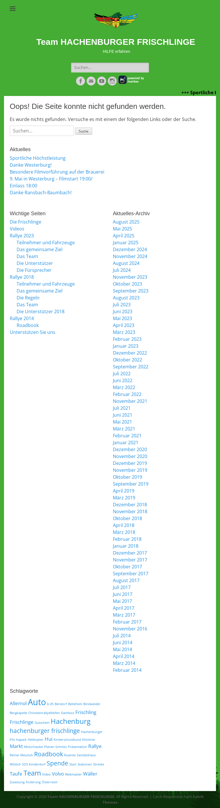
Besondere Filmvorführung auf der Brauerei (57, 172)
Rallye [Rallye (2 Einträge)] (95, 746)
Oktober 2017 (127, 566)
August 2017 (126, 580)
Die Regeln (28, 298)
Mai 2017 (122, 601)
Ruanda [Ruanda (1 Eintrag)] (70, 755)
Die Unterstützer (35, 263)
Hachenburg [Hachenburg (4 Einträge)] (71, 721)
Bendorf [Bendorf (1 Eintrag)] (61, 704)
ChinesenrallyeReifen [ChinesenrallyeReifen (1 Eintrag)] (44, 713)
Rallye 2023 (22, 235)
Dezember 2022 (130, 353)
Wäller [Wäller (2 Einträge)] (90, 773)
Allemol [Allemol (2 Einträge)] (18, 703)
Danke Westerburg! (31, 165)
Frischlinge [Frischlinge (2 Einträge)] (22, 722)
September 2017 (130, 573)
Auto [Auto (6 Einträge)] (37, 702)
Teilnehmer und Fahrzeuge (46, 242)
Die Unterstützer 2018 (40, 311)
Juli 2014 (122, 635)
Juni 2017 (122, 594)
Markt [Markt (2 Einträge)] (16, 746)
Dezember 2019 (130, 463)
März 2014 (124, 663)
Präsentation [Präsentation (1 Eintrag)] (77, 747)
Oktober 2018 (127, 518)
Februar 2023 (127, 339)
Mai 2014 (122, 649)
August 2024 (126, 263)
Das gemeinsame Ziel (39, 249)
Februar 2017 (127, 622)
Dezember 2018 (130, 504)
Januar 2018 (125, 546)
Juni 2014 (122, 642)
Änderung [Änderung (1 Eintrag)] (33, 782)
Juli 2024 (122, 270)
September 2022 (130, 366)
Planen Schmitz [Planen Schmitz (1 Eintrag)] (55, 747)
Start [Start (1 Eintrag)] (72, 764)
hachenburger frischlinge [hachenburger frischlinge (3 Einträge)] (45, 731)
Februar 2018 (127, 539)
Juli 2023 (122, 304)
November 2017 (130, 560)
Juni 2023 (122, 311)
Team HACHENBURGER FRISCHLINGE (115, 42)
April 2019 (123, 491)
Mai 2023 (122, 318)
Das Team (27, 256)
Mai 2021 (122, 422)
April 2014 (123, 656)
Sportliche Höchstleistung (38, 158)
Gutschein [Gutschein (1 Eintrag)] (42, 723)
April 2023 (123, 325)
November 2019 (130, 470)
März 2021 (124, 429)
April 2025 (123, 235)
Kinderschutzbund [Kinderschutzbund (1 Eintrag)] (67, 740)
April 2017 (123, 608)
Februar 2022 (127, 394)
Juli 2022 (122, 373)
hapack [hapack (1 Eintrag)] (21, 740)
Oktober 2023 (127, 284)
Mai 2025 (122, 229)
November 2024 (130, 256)
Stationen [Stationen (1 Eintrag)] (85, 764)
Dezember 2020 (130, 449)
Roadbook (28, 325)
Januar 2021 (125, 442)
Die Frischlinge (25, 222)
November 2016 (130, 629)
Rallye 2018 (22, 277)
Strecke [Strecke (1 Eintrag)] (98, 764)
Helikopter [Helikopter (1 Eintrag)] (36, 740)
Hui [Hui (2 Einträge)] (48, 739)
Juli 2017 (122, 587)
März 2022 (124, 387)
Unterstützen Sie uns (32, 332)
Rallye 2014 (22, 318)
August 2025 (126, 222)
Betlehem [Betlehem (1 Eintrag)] (75, 704)
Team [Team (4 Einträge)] (32, 773)
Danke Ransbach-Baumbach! (41, 192)
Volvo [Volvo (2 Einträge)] (58, 773)
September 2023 (130, 291)
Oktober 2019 (127, 477)
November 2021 (130, 401)
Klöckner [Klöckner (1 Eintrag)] (88, 740)
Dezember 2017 (130, 553)
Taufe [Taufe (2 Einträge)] (16, 773)
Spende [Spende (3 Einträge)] (57, 763)
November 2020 (130, 456)
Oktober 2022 (127, 360)
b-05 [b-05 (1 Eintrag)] (50, 704)
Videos (17, 229)
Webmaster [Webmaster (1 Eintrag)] (73, 774)
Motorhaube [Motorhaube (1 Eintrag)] (33, 747)
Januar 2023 (125, 346)
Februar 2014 (127, 670)
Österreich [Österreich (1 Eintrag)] (50, 782)
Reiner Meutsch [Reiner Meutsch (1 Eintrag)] (21, 755)
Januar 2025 (125, 242)
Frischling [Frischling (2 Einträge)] (85, 712)
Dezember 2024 (130, 249)
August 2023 (126, 298)
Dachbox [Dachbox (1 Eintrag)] (67, 713)
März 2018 (124, 532)
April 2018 (123, 525)
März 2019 (124, 498)
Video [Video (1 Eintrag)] (46, 774)
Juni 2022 (122, 380)
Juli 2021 (122, 408)
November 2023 (130, 277)
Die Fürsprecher (34, 270)
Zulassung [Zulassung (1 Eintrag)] (17, 782)
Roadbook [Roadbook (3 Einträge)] (48, 754)
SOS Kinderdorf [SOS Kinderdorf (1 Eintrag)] (34, 764)
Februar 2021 (127, 435)
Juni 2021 (122, 415)
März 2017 (124, 615)
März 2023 (124, 332)
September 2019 (130, 484)
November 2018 (130, 511)
